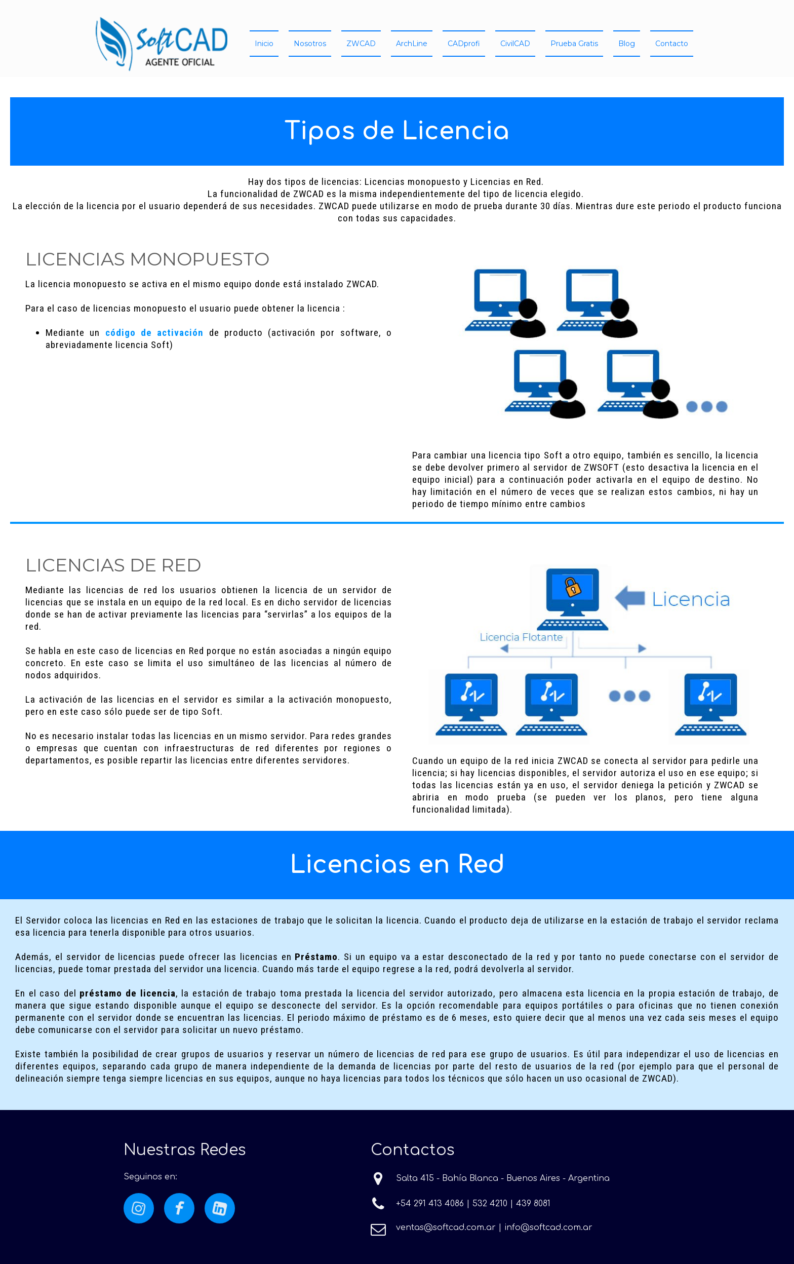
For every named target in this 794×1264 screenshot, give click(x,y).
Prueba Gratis (574, 43)
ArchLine (411, 43)
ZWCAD (361, 43)
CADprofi (464, 43)
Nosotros (310, 43)
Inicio (264, 43)
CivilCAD (515, 43)
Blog (626, 43)
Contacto (671, 43)
